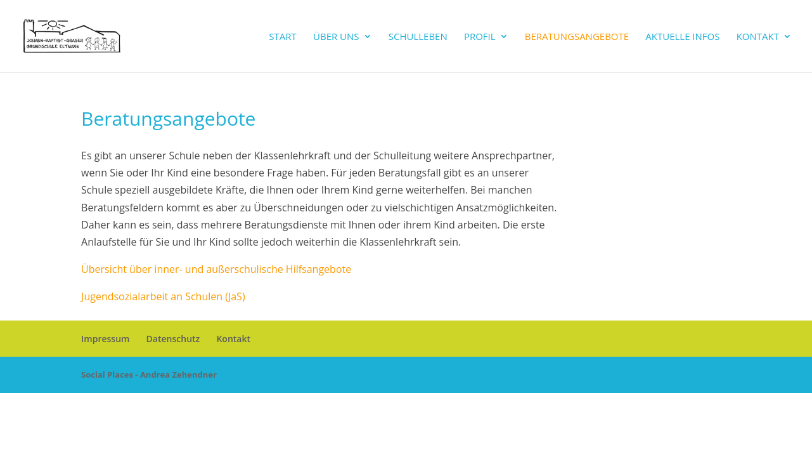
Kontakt (758, 37)
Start (283, 37)
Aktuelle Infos (682, 37)
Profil (480, 37)
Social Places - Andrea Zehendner (149, 374)
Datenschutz (173, 339)
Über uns (336, 37)
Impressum (105, 339)
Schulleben (418, 37)
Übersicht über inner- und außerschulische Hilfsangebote (216, 269)
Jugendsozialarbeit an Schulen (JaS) (163, 296)
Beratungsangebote (577, 37)
